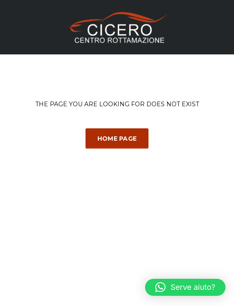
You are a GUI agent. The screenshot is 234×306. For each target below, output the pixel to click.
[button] (185, 287)
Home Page (117, 138)
